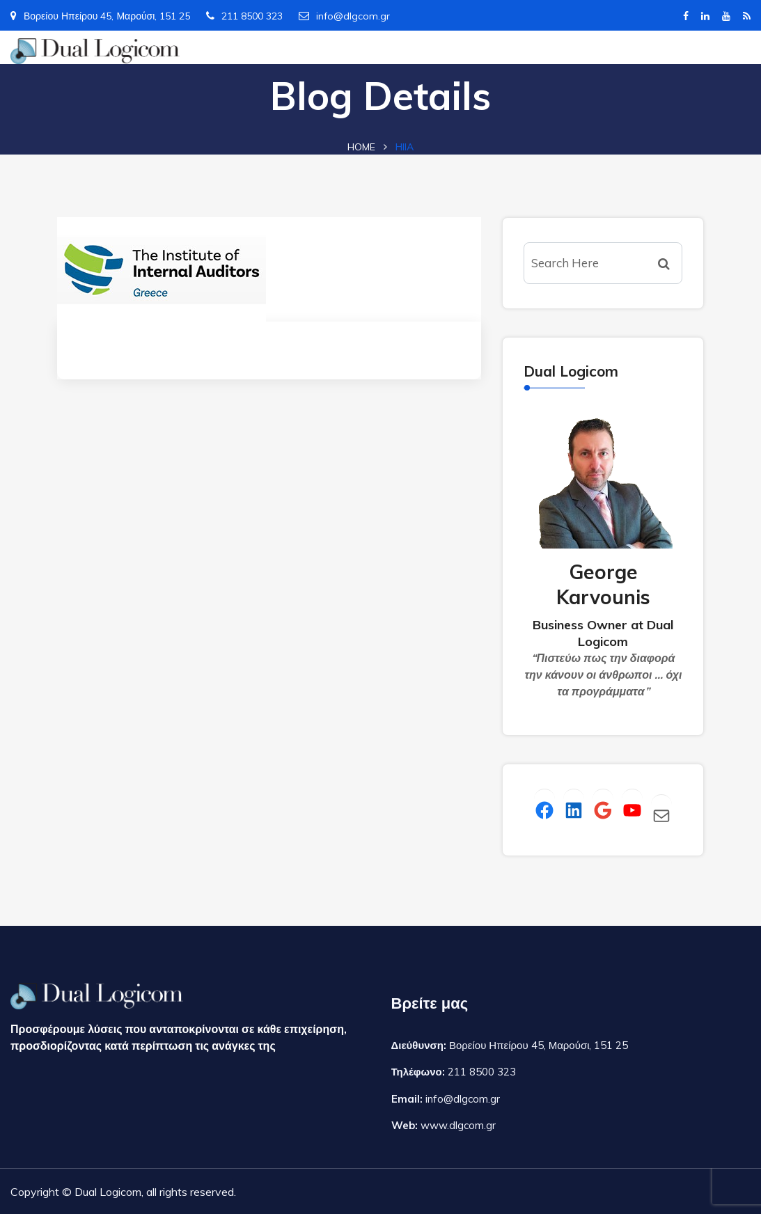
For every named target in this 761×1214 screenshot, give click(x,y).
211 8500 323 (244, 16)
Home (361, 147)
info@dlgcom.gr (344, 16)
